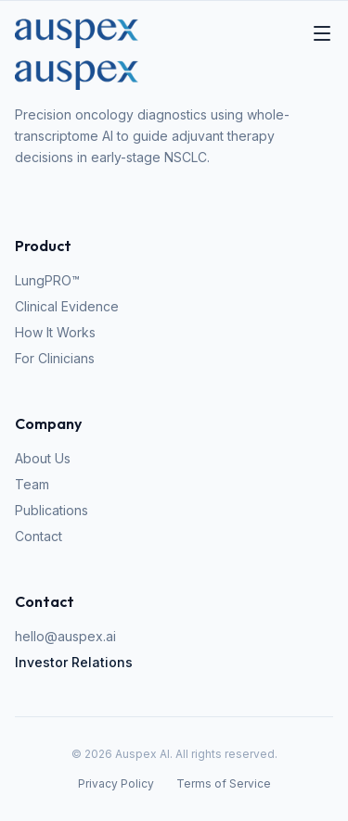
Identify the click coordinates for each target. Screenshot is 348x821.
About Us (43, 458)
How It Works (55, 332)
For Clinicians (55, 358)
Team (32, 484)
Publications (51, 510)
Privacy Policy (116, 783)
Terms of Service (223, 783)
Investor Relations (74, 662)
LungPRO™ (47, 280)
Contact (38, 536)
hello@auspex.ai (65, 636)
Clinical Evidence (67, 306)
